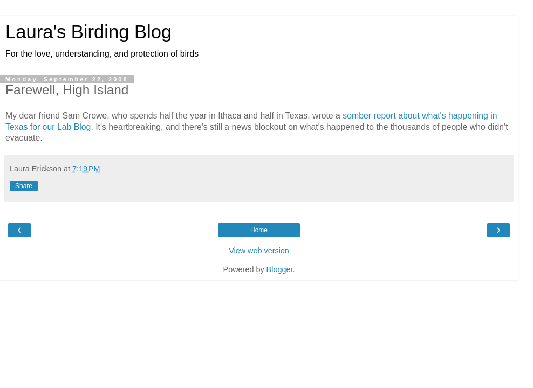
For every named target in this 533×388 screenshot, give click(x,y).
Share (23, 186)
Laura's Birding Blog (88, 32)
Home (259, 230)
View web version (259, 250)
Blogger (279, 269)
